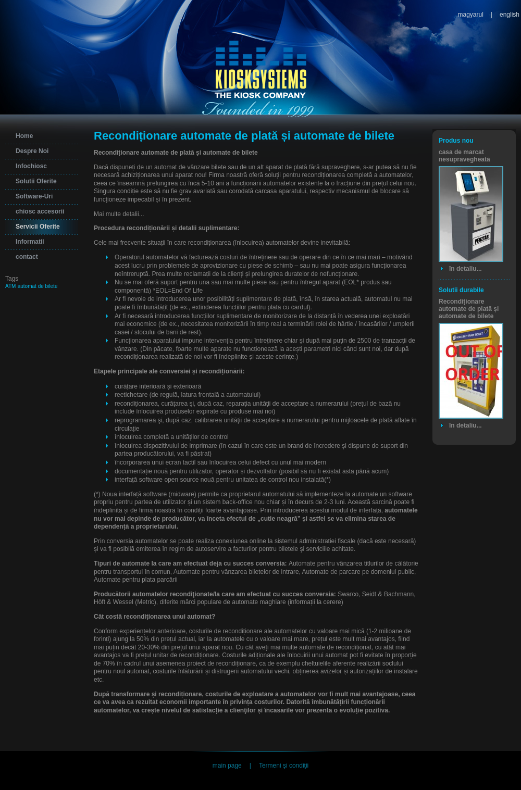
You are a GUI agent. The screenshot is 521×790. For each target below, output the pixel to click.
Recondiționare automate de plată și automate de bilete (469, 309)
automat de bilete (38, 286)
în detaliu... (465, 268)
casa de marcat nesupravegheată (464, 155)
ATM (10, 286)
